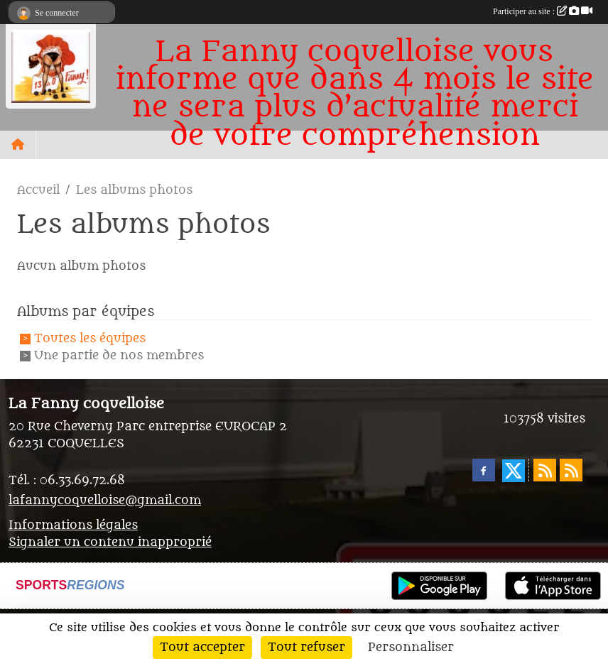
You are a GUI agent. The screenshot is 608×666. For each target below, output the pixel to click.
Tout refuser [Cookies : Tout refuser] (306, 647)
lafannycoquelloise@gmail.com (105, 500)
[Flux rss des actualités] (544, 470)
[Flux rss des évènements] (571, 470)
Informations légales (73, 525)
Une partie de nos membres (119, 356)
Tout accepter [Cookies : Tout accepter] (202, 647)
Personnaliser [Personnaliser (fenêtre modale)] (411, 647)
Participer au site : (542, 11)
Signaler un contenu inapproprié (110, 542)
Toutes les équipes (90, 339)
